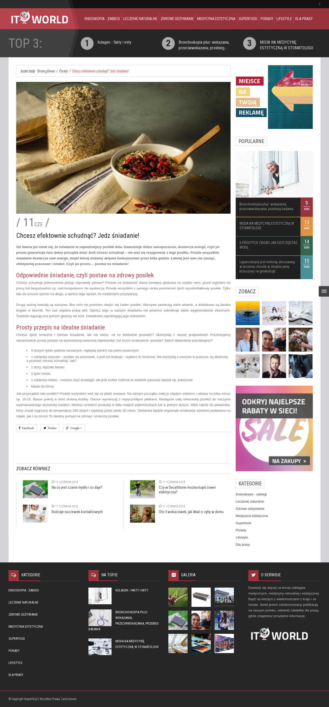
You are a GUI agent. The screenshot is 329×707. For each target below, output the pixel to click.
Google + (75, 428)
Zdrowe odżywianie (177, 18)
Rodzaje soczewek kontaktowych (77, 512)
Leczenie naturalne (140, 18)
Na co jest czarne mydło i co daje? (77, 487)
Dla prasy (304, 18)
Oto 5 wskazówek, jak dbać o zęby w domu (191, 512)
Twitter (51, 428)
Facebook (27, 428)
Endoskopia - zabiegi (102, 18)
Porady (267, 18)
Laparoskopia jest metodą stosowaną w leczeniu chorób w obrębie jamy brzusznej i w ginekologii (267, 266)
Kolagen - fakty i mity (114, 42)
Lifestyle (284, 18)
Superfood (248, 18)
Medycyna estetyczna (216, 18)
